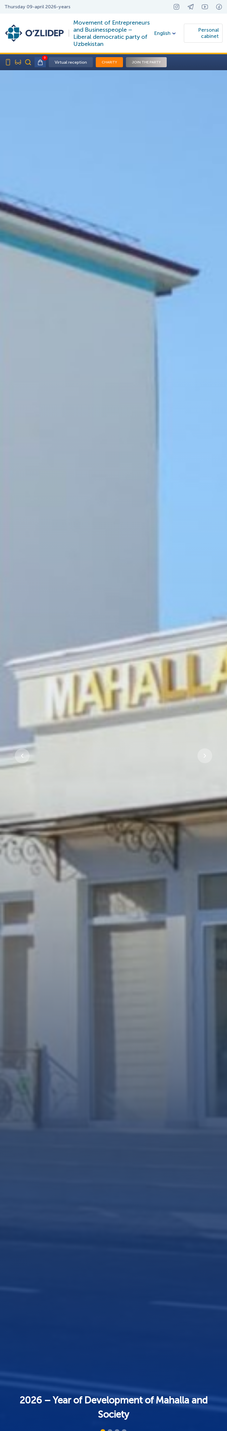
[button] (22, 755)
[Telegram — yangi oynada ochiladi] (190, 6)
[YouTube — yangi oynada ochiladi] (204, 6)
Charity (109, 62)
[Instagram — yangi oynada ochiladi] (176, 6)
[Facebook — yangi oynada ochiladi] (219, 6)
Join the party (146, 62)
